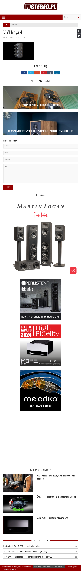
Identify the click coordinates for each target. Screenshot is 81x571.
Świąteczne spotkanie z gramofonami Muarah (56, 496)
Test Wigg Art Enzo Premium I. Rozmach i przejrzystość (40, 105)
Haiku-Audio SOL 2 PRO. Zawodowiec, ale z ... (22, 546)
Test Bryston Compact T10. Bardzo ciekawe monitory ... (27, 556)
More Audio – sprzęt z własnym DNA (52, 517)
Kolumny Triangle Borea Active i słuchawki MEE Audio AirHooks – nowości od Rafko (40, 131)
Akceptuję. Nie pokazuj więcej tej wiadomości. (49, 566)
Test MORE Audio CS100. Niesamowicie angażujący (25, 551)
